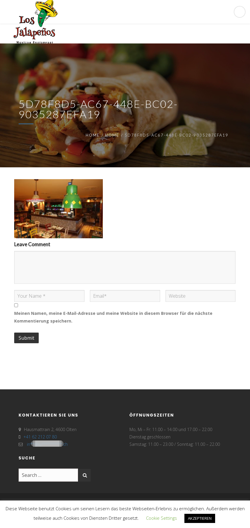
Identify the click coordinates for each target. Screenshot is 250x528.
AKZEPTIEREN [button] (200, 518)
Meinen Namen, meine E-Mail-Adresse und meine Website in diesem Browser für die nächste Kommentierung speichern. (113, 317)
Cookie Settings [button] (161, 518)
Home (93, 135)
